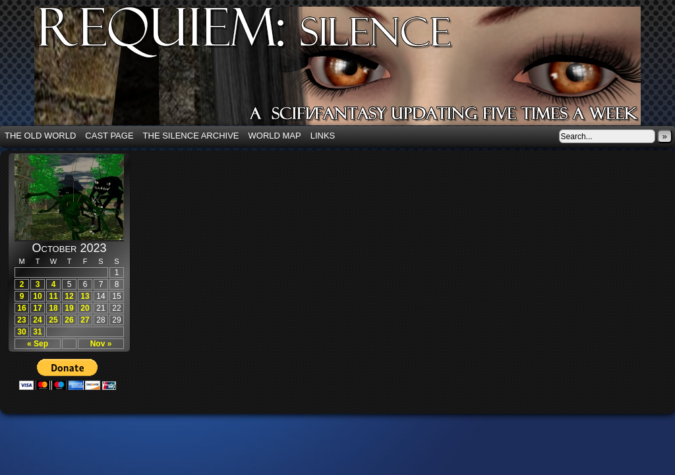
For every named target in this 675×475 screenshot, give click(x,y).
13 (84, 296)
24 (37, 320)
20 (84, 308)
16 (21, 308)
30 (21, 331)
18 (53, 308)
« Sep (37, 343)
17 (37, 308)
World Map (275, 136)
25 (53, 320)
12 (69, 296)
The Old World (40, 136)
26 (69, 320)
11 (53, 296)
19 (69, 308)
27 (84, 320)
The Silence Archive (191, 136)
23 (21, 320)
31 (37, 331)
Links (323, 136)
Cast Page (109, 136)
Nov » (101, 343)
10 (37, 296)
